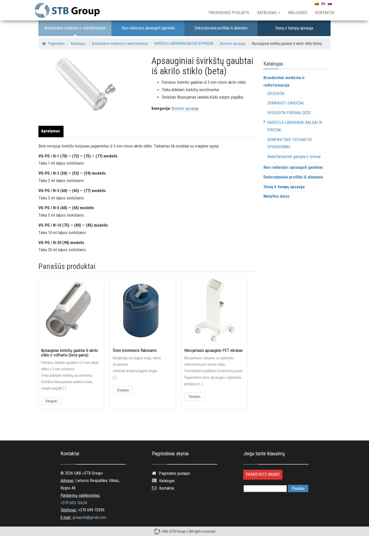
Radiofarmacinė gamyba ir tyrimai (294, 156)
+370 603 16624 (73, 502)
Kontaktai (324, 12)
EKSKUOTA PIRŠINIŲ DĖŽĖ (289, 112)
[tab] (51, 131)
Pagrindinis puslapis (229, 12)
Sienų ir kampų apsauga (294, 28)
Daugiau (51, 401)
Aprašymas (50, 131)
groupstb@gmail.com (89, 517)
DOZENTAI (275, 93)
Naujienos (298, 12)
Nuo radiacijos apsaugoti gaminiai (148, 28)
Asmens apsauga (185, 108)
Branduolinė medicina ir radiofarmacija (75, 28)
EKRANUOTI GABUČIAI (285, 103)
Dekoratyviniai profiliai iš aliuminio (221, 28)
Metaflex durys (276, 196)
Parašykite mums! (263, 474)
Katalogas (268, 12)
